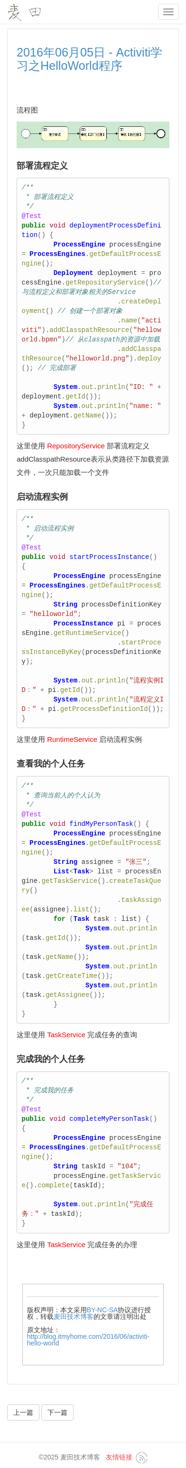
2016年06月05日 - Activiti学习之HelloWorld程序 (89, 59)
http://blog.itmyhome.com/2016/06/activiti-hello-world (88, 1340)
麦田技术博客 (73, 1316)
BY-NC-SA (102, 1310)
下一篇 (57, 1412)
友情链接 (119, 1457)
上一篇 (23, 1412)
